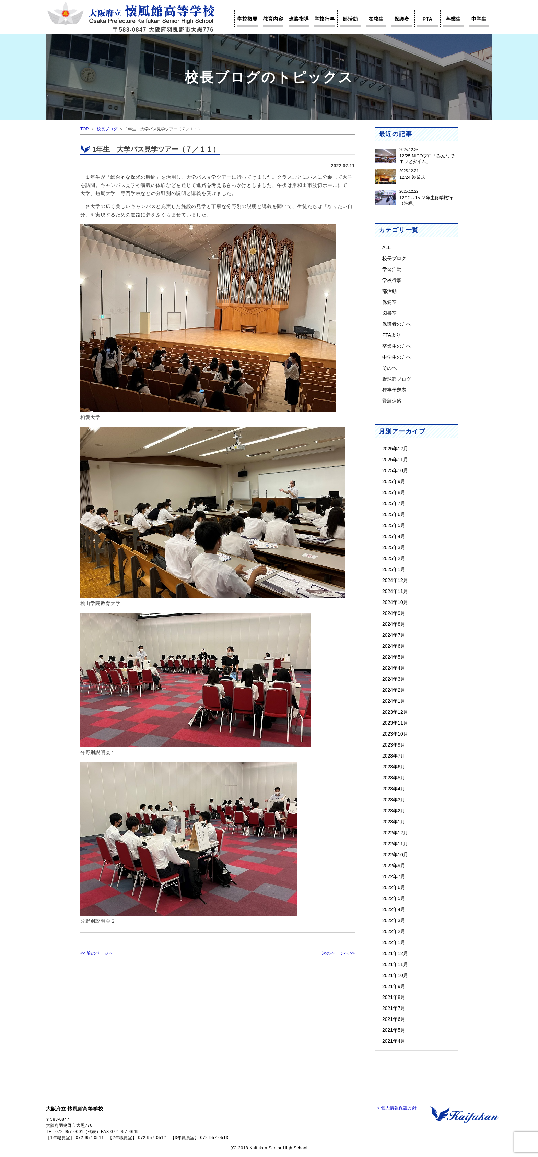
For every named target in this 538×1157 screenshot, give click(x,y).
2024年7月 (393, 634)
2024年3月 (393, 678)
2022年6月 (393, 887)
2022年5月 (393, 898)
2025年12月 (395, 448)
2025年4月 (393, 536)
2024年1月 (393, 700)
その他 (389, 367)
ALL (386, 247)
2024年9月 (393, 613)
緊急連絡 (391, 400)
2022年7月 (393, 876)
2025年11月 (395, 459)
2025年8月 (393, 492)
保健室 (389, 302)
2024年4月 (393, 667)
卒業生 (453, 19)
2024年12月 (395, 580)
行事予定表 (394, 389)
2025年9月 (393, 481)
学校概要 (247, 19)
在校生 (376, 19)
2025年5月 (393, 525)
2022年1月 (393, 942)
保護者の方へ (396, 323)
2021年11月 (395, 964)
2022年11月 (395, 843)
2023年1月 (393, 821)
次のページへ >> (338, 953)
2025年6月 (393, 514)
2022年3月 (393, 920)
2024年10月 (395, 602)
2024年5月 (393, 656)
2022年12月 (395, 832)
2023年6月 (393, 766)
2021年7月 (393, 1008)
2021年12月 (395, 953)
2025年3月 (393, 547)
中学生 (479, 19)
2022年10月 (395, 854)
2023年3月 (393, 799)
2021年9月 (393, 986)
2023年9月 (393, 744)
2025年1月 (393, 569)
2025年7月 (393, 503)
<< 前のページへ (96, 953)
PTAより (391, 334)
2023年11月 (395, 722)
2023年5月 (393, 777)
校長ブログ (107, 129)
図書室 (389, 312)
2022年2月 (393, 931)
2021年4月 (393, 1040)
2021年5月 (393, 1030)
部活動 (350, 19)
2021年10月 (395, 975)
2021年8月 (393, 997)
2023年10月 (395, 733)
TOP (84, 129)
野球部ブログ (396, 378)
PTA (427, 19)
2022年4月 (393, 909)
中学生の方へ (396, 356)
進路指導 (299, 19)
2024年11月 (395, 591)
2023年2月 (393, 810)
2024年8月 (393, 624)
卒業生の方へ (396, 345)
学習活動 (391, 269)
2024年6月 (393, 645)
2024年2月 (393, 689)
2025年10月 (395, 470)
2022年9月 (393, 865)
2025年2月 (393, 558)
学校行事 (325, 19)
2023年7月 (393, 755)
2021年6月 (393, 1019)
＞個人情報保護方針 (396, 1107)
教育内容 (273, 19)
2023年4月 (393, 788)
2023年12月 (395, 711)
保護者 (401, 19)
